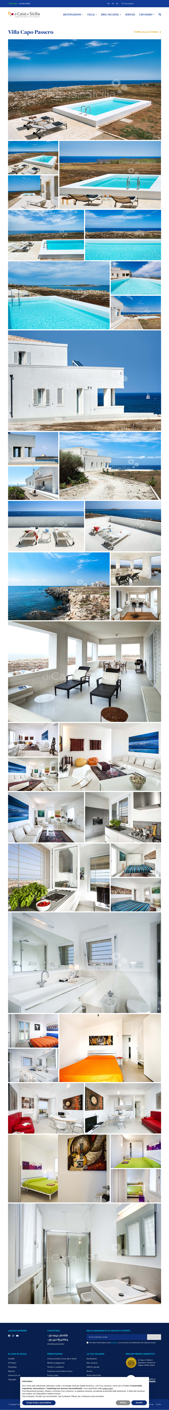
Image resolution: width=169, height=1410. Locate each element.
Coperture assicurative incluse (59, 1371)
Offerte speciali (93, 1367)
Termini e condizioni (55, 1367)
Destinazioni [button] (72, 14)
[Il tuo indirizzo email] (117, 1337)
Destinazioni (92, 1359)
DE (117, 4)
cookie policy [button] (107, 1388)
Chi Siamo (12, 1363)
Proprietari (12, 1367)
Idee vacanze (92, 1363)
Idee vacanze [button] (110, 14)
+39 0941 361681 (24, 4)
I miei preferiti (127, 4)
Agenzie (11, 1371)
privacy (114, 1342)
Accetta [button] (139, 1403)
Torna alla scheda (146, 31)
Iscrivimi (154, 1337)
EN (109, 4)
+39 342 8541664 (57, 1339)
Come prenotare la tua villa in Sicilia (62, 1359)
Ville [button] (91, 14)
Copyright (12, 1379)
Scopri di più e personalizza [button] (39, 1403)
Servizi (130, 14)
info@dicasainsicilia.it (55, 1344)
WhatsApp (12, 4)
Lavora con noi (14, 1375)
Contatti (11, 1359)
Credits (158, 1404)
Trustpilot (141, 3)
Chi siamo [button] (145, 14)
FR (113, 4)
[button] (160, 14)
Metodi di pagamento (56, 1363)
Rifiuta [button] (123, 1403)
